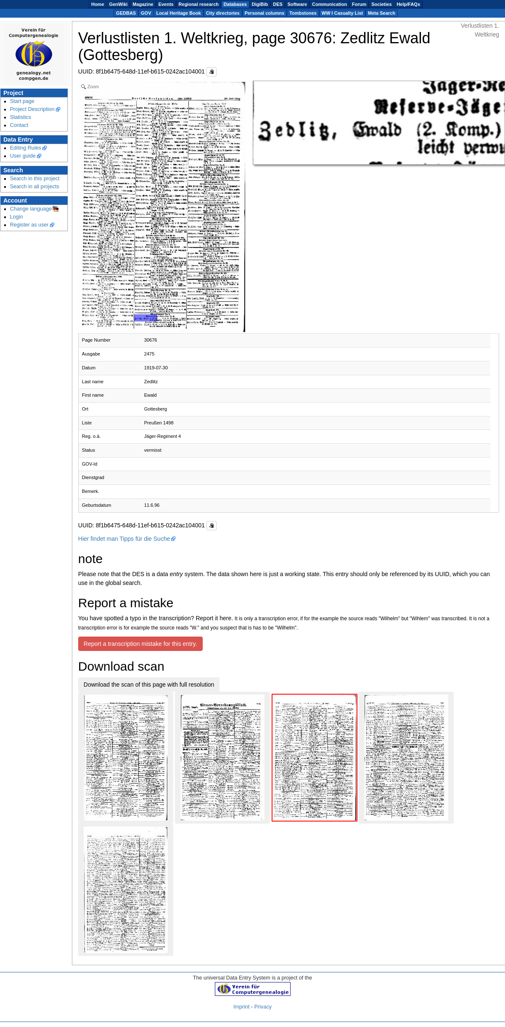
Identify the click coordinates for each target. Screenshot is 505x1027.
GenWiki (118, 4)
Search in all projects (34, 187)
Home (97, 4)
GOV (146, 13)
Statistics (21, 117)
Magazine (142, 4)
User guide (23, 156)
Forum (359, 4)
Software (297, 4)
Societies (381, 4)
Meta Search (381, 13)
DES (278, 4)
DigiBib (260, 4)
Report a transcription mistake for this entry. (140, 643)
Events (166, 4)
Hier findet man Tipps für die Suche (124, 538)
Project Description (32, 109)
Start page (22, 101)
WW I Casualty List (342, 13)
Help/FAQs (408, 4)
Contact (19, 125)
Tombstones (303, 13)
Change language (31, 209)
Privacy (263, 1007)
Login (16, 217)
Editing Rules (25, 148)
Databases (235, 4)
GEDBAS (126, 13)
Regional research (199, 4)
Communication (329, 4)
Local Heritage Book (178, 13)
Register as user (29, 225)
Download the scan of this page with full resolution (149, 684)
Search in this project (35, 179)
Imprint (241, 1007)
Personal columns (265, 13)
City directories (223, 13)
